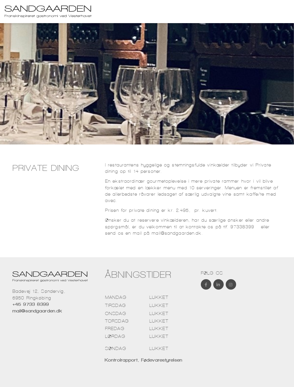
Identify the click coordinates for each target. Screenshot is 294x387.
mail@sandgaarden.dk (176, 233)
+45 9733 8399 (30, 304)
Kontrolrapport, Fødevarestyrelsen (145, 360)
